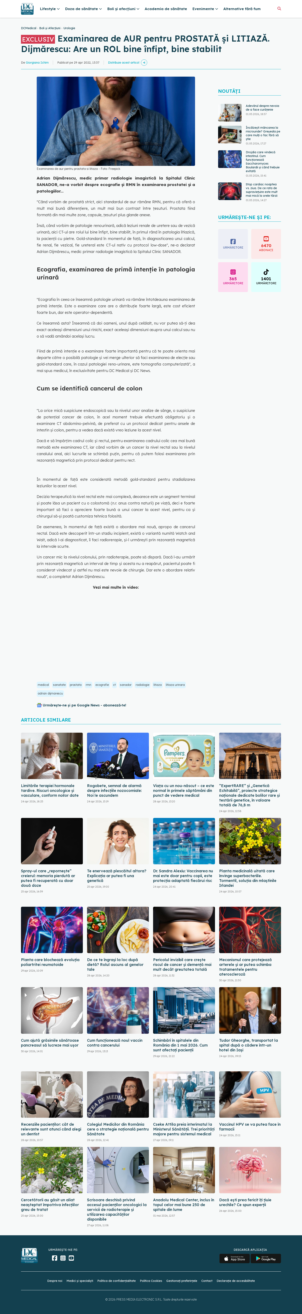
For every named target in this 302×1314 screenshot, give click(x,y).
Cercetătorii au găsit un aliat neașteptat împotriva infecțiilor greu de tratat (50, 1204)
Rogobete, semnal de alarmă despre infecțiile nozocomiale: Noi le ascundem (114, 790)
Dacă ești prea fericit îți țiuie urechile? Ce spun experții (245, 1202)
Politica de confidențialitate (116, 1281)
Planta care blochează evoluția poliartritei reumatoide (50, 962)
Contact (206, 1281)
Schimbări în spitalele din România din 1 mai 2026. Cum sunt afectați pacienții (180, 1045)
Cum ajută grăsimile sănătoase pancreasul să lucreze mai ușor (50, 1043)
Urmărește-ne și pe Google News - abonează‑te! (84, 705)
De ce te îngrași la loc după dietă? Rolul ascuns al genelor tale (115, 964)
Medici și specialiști (79, 1281)
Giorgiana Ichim (37, 62)
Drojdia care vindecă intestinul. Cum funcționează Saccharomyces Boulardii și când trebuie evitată (263, 161)
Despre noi (54, 1281)
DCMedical (28, 28)
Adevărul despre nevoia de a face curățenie (262, 107)
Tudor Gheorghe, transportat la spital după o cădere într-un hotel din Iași (248, 1045)
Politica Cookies (151, 1281)
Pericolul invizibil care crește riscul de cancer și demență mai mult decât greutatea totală (182, 964)
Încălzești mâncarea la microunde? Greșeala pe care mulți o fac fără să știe (263, 133)
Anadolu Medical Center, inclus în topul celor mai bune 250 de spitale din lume (183, 1204)
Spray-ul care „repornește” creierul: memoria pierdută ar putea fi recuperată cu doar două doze (48, 878)
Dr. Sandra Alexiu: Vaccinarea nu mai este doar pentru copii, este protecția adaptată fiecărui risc (183, 876)
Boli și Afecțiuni (49, 28)
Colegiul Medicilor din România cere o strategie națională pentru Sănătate (118, 1129)
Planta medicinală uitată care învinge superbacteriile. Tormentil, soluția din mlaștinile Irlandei (247, 878)
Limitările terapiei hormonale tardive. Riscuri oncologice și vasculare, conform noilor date (50, 790)
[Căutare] (279, 8)
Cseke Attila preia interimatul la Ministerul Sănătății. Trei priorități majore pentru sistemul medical (184, 1129)
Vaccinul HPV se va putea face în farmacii (250, 1127)
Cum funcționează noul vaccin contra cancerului (114, 1043)
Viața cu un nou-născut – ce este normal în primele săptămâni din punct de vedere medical (183, 790)
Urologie (69, 28)
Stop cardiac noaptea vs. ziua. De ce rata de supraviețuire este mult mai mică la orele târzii (261, 190)
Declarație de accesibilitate (236, 1281)
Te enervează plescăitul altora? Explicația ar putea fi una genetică (116, 876)
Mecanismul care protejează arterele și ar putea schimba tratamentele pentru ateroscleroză (245, 967)
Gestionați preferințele (181, 1281)
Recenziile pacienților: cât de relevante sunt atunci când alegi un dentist (51, 1129)
